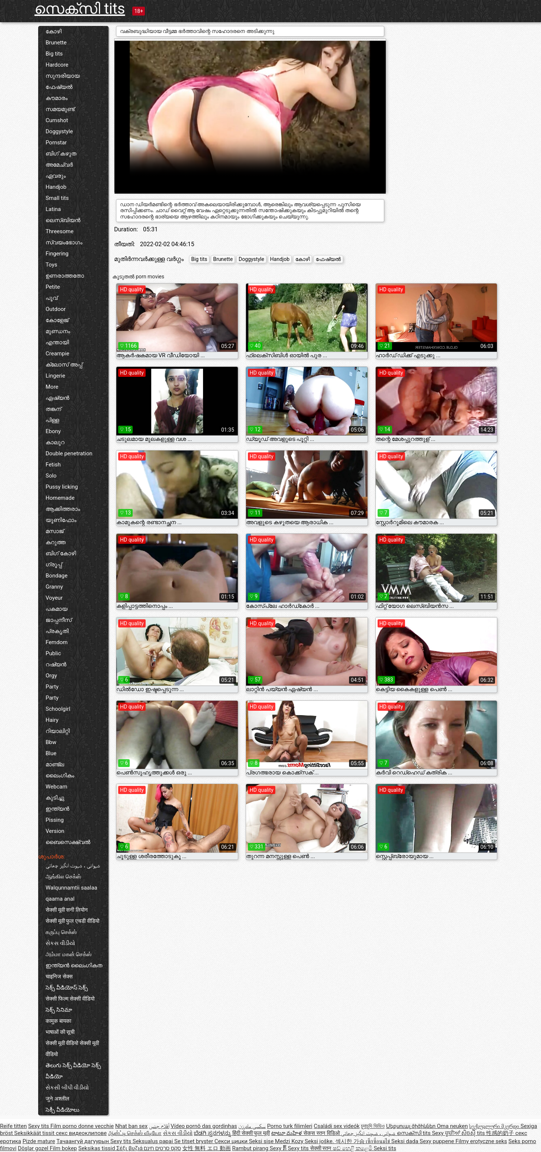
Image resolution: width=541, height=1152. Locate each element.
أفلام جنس (159, 1126)
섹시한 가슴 (350, 1141)
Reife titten (13, 1126)
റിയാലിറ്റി (58, 731)
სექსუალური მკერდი (494, 1126)
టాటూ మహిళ (287, 1133)
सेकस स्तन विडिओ (322, 1133)
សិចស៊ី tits (473, 1133)
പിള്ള (52, 420)
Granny (54, 586)
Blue (51, 753)
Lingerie (55, 375)
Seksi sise (262, 1141)
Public (53, 653)
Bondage (56, 575)
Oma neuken (452, 1126)
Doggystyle (59, 131)
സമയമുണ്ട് (60, 109)
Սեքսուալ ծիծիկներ (411, 1126)
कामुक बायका (58, 1021)
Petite (53, 287)
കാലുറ (55, 442)
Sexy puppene (438, 1141)
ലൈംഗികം (60, 775)
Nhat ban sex (131, 1126)
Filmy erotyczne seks (481, 1141)
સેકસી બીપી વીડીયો (67, 1087)
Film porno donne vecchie (82, 1126)
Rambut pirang (251, 1148)
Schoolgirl (58, 709)
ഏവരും (56, 176)
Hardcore (57, 64)
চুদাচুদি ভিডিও (373, 1126)
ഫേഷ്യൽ (59, 87)
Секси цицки (232, 1141)
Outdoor (56, 309)
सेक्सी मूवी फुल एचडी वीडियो (72, 921)
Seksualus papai (154, 1141)
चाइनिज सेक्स (59, 976)
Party (52, 686)
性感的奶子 (500, 1133)
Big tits (54, 53)
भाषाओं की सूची (60, 1032)
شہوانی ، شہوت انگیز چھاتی (73, 865)
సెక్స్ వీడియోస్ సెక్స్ (67, 987)
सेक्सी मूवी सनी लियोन (67, 910)
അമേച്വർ (59, 164)
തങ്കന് (53, 409)
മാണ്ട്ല (55, 764)
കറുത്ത (56, 542)
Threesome (59, 231)
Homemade (60, 498)
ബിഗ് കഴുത (61, 153)
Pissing (55, 820)
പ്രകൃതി (57, 631)
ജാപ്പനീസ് (59, 620)
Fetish (53, 464)
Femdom (56, 642)
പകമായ (56, 609)
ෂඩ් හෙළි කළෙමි (353, 1148)
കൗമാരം (56, 98)
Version (55, 831)
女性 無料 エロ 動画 (206, 1148)
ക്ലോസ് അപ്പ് (64, 364)
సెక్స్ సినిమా (59, 1010)
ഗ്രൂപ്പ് (54, 564)
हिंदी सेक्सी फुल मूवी (251, 1133)
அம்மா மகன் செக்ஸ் (69, 954)
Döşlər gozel (34, 1148)
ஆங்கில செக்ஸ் (63, 876)
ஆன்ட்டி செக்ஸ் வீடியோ (135, 1133)
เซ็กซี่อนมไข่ (378, 1141)
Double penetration (69, 453)
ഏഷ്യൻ (57, 398)
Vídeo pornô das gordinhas (203, 1126)
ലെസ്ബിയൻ (63, 220)
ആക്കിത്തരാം (63, 509)
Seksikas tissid (97, 1148)
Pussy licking (62, 486)
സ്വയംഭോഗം (64, 242)
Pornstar (56, 142)
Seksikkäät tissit (35, 1133)
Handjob (56, 187)
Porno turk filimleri (289, 1126)
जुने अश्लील (57, 1098)
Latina (53, 209)
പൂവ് (51, 298)
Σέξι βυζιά (130, 1148)
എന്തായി (57, 342)
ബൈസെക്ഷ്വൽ (68, 842)
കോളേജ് (57, 320)
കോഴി (54, 31)
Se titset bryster (194, 1141)
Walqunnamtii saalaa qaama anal (71, 893)
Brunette (56, 42)
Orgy (51, 675)
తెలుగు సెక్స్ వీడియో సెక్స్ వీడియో (73, 1071)
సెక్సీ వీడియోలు (62, 1109)
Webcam (56, 786)
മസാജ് (55, 531)
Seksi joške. (320, 1141)
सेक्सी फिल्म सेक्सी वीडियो (70, 998)
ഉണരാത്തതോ (65, 275)
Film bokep (63, 1148)
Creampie (57, 353)
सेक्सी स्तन (321, 1148)
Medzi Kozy (290, 1141)
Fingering (57, 253)
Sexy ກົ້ (279, 1148)
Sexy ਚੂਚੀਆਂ (447, 1133)
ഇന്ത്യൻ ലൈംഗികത (74, 965)
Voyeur (54, 598)
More (52, 387)
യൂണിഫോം (61, 520)
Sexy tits (39, 1126)
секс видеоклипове (81, 1133)
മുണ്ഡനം (58, 331)
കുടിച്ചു (55, 797)
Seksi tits (385, 1148)
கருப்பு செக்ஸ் (61, 932)
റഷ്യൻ (56, 664)
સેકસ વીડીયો (60, 943)
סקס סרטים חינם (162, 1148)
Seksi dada (405, 1141)
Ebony (53, 431)
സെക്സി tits (79, 8)
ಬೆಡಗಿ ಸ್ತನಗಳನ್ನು (213, 1133)
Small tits (57, 198)
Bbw (51, 742)
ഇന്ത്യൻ (57, 809)
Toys (51, 264)
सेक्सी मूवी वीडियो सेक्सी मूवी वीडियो (72, 1049)
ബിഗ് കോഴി (61, 553)
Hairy (52, 720)
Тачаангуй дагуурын (83, 1141)
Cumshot (57, 120)
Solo (51, 475)
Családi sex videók (337, 1126)
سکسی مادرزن (252, 1126)
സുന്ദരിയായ (63, 76)
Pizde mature (39, 1141)
